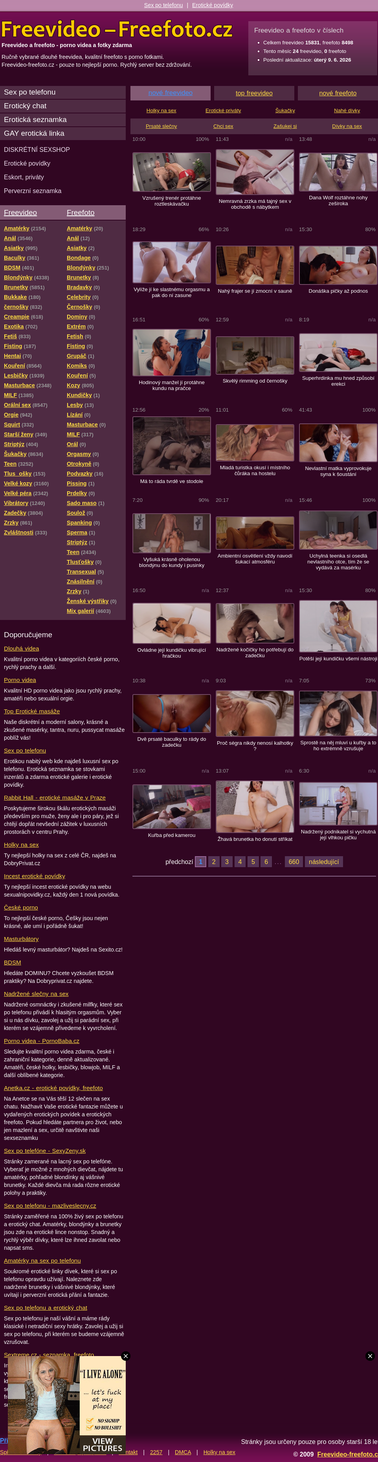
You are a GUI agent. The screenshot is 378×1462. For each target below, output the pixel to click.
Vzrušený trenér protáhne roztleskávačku (171, 201)
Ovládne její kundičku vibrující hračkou (171, 653)
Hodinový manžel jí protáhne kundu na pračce (172, 385)
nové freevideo (171, 93)
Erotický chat (25, 106)
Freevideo (20, 212)
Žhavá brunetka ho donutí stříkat (255, 839)
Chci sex (223, 126)
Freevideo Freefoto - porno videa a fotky (117, 29)
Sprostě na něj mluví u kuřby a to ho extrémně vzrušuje (338, 745)
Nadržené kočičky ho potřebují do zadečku (255, 652)
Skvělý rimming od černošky (255, 381)
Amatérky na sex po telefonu (42, 1260)
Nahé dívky (347, 110)
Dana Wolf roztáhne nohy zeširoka (338, 200)
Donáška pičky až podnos (338, 291)
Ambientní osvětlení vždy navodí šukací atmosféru (255, 559)
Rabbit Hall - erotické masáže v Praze (55, 797)
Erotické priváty (223, 110)
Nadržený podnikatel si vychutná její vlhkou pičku (338, 834)
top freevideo (254, 93)
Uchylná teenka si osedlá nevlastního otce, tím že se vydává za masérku (338, 562)
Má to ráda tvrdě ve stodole (171, 481)
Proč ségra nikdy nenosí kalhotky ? (255, 746)
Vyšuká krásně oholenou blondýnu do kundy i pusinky (171, 562)
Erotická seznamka (35, 119)
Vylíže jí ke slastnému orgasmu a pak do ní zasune (172, 292)
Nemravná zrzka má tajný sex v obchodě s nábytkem (255, 204)
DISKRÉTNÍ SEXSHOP (37, 149)
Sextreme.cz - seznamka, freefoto (49, 1354)
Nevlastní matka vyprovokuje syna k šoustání (338, 471)
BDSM (12, 962)
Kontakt (128, 1452)
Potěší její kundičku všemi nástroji (338, 659)
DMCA (183, 1452)
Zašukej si (285, 126)
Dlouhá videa (21, 648)
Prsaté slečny (161, 126)
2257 (156, 1452)
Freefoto (80, 212)
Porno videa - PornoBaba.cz (41, 1040)
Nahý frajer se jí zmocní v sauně (255, 291)
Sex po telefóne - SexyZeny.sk (45, 1150)
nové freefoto (338, 93)
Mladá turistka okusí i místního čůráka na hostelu (255, 470)
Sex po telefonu (163, 5)
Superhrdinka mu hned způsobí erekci (338, 381)
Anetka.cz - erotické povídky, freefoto (53, 1088)
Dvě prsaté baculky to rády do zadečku (171, 742)
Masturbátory (21, 938)
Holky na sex (21, 844)
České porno (21, 907)
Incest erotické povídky (34, 876)
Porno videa (20, 679)
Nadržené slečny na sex (36, 993)
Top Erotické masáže (32, 711)
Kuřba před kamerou (172, 835)
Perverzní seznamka (33, 190)
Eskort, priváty (24, 176)
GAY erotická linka (34, 133)
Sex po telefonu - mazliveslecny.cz (50, 1205)
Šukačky (285, 110)
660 (294, 861)
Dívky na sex (347, 126)
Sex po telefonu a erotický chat (45, 1307)
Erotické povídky (212, 5)
